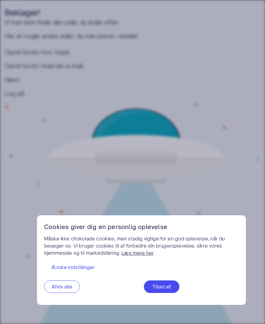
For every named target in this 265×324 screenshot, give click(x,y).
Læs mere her (137, 253)
